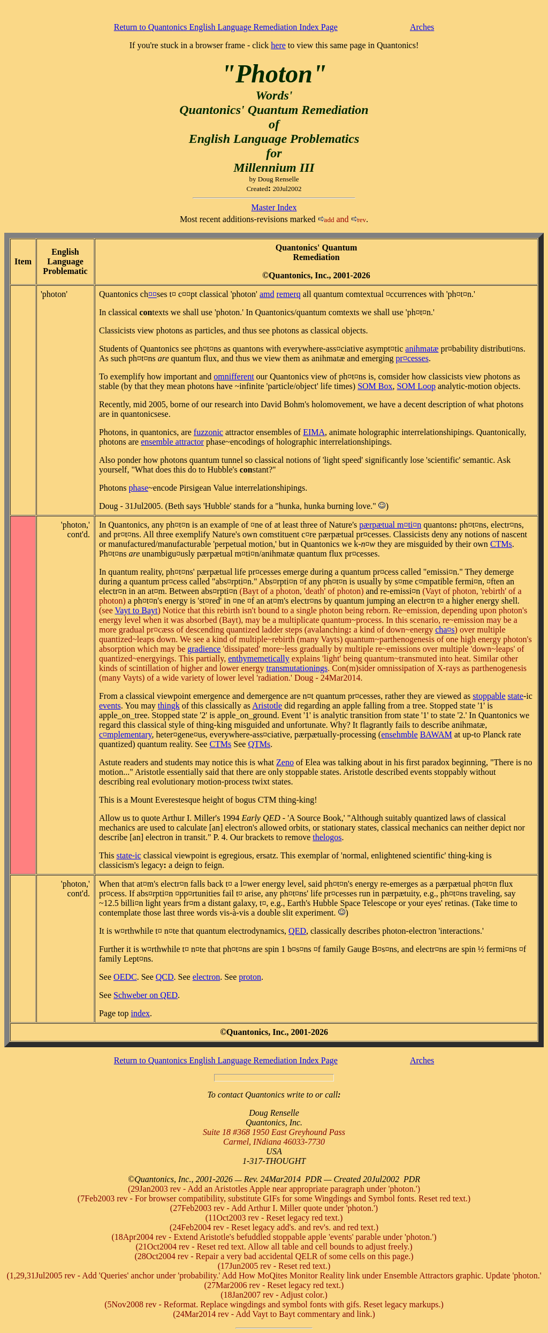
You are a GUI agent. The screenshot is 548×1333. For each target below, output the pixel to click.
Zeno (285, 762)
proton (250, 976)
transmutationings (297, 668)
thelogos (327, 837)
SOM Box (374, 386)
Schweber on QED (145, 995)
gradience (203, 648)
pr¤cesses (412, 358)
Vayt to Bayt (136, 610)
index (140, 1013)
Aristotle (267, 705)
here (278, 45)
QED (297, 930)
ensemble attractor (172, 441)
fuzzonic (208, 432)
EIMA (314, 432)
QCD (165, 976)
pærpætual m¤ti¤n (390, 524)
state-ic (128, 855)
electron (206, 976)
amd (267, 294)
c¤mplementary (125, 734)
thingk (169, 705)
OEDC (125, 976)
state (515, 695)
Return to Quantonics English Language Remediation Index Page (226, 27)
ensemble (399, 734)
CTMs (501, 544)
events (110, 705)
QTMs (259, 744)
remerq (288, 294)
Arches (422, 27)
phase (138, 487)
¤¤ (152, 294)
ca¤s (444, 629)
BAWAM (436, 734)
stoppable (489, 695)
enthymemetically (259, 658)
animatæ (421, 348)
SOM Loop (416, 386)
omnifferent (234, 376)
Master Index (274, 207)
